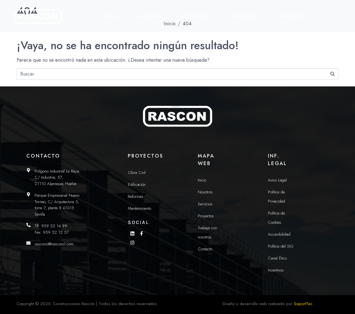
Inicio (109, 17)
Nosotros (150, 17)
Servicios (196, 17)
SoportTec (303, 304)
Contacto (290, 17)
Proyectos (243, 17)
